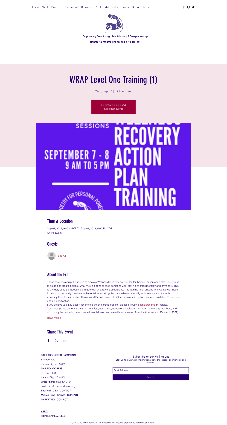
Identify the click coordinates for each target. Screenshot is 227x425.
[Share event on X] (56, 340)
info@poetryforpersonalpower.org (58, 386)
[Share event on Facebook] (48, 340)
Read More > (54, 317)
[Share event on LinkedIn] (64, 340)
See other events (113, 108)
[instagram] (188, 7)
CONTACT (70, 355)
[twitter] (193, 7)
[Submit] (151, 377)
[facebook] (183, 7)
